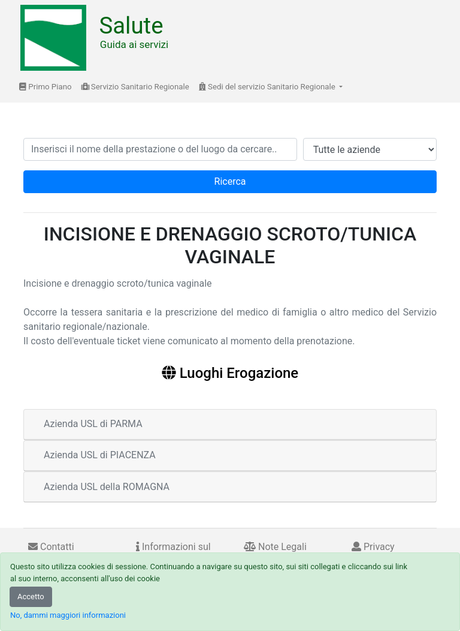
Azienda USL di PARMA (93, 423)
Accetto (30, 596)
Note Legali (275, 546)
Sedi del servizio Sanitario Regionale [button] (268, 86)
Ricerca (230, 181)
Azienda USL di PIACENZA (100, 455)
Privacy (373, 546)
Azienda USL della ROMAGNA (107, 486)
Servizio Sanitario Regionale (135, 86)
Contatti (51, 546)
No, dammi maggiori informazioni (68, 615)
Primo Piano (45, 86)
